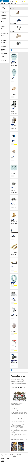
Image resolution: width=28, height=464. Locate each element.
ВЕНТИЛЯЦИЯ (2, 21)
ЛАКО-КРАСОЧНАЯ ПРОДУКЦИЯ (3, 35)
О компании (8, 3)
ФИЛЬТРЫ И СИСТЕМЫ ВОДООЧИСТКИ (3, 56)
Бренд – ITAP (12, 111)
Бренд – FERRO (12, 126)
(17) (25, 0)
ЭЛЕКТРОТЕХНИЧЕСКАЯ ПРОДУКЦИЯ (4, 54)
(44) (21, 0)
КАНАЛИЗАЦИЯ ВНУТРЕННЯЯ (4, 30)
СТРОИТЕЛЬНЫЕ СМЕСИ (4, 23)
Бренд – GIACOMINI (13, 190)
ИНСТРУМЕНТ (2, 37)
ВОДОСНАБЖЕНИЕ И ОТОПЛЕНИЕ (3, 10)
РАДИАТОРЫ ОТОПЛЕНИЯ (4, 26)
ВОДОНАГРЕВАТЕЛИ (3, 18)
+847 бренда (7, 458)
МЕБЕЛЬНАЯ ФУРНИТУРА (4, 15)
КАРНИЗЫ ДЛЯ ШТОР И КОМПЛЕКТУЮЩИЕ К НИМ (4, 58)
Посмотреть (12, 65)
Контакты (15, 3)
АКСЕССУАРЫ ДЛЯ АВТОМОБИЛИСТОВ (3, 60)
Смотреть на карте (14, 1)
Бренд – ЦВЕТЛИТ (13, 158)
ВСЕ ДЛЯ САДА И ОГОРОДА (4, 33)
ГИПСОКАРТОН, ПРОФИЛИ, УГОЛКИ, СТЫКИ (4, 42)
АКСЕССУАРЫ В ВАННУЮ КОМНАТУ (4, 28)
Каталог (5, 3)
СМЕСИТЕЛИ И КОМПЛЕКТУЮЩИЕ (3, 8)
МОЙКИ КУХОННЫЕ (3, 46)
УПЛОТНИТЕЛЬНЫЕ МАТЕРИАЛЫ (3, 44)
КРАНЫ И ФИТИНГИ (3, 12)
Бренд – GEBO (12, 63)
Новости (12, 3)
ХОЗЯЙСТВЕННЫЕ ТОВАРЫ (4, 40)
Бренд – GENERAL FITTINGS (14, 221)
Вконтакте (14, 456)
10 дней (7, 457)
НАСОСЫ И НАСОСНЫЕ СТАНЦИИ (3, 50)
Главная (2, 3)
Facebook (14, 455)
